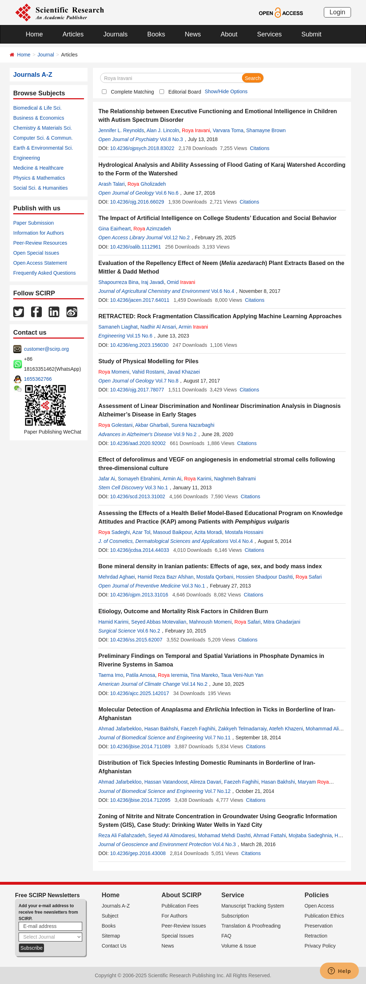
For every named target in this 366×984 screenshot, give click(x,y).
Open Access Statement (40, 263)
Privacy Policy (320, 946)
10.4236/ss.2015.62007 (136, 640)
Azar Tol (141, 532)
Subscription (235, 916)
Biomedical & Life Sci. (37, 108)
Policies (317, 895)
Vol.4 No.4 (241, 541)
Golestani (115, 425)
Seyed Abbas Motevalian (158, 622)
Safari (309, 577)
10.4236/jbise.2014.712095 (140, 800)
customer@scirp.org (46, 349)
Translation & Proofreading (251, 926)
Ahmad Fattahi (269, 835)
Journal (46, 55)
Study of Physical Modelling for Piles (148, 361)
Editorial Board (184, 92)
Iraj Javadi (152, 282)
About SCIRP (182, 895)
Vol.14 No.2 (194, 684)
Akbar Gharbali (151, 425)
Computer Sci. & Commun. (43, 138)
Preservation (319, 926)
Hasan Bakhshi (161, 728)
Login (337, 12)
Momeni (113, 372)
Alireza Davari (205, 782)
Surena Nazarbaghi (192, 425)
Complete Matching (132, 92)
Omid (181, 282)
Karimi (197, 478)
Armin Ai (172, 478)
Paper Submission (33, 223)
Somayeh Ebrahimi (139, 478)
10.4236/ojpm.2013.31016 (139, 595)
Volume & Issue (238, 946)
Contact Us (114, 946)
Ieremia (173, 675)
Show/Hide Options (226, 91)
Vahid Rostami (148, 372)
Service (232, 895)
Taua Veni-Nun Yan (242, 675)
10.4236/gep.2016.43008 (138, 853)
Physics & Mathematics (39, 178)
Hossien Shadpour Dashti (264, 577)
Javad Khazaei (183, 372)
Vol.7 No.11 (218, 737)
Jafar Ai (106, 478)
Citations (259, 148)
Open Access (319, 906)
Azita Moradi (208, 532)
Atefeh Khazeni (286, 728)
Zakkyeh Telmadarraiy (242, 728)
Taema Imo (110, 675)
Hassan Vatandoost (166, 782)
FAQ (226, 936)
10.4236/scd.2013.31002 (137, 496)
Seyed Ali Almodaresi (172, 835)
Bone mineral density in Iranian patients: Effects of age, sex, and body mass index (210, 566)
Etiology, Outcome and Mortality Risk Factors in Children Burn (183, 611)
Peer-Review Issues (184, 926)
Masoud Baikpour (172, 532)
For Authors (174, 916)
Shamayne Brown (266, 130)
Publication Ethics (324, 916)
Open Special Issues (36, 253)
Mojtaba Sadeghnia (310, 835)
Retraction (316, 936)
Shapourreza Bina (118, 282)
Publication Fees (180, 906)
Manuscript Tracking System (252, 906)
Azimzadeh (152, 228)
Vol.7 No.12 (218, 791)
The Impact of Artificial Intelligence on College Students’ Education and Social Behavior (217, 218)
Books (156, 34)
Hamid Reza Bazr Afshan (165, 577)
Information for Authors (38, 233)
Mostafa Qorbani (214, 577)
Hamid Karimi (113, 622)
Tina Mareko (204, 675)
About (229, 34)
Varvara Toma (228, 130)
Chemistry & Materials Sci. (42, 128)
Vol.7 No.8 (167, 381)
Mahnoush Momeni (210, 622)
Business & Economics (38, 118)
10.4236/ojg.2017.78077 (137, 390)
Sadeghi (114, 532)
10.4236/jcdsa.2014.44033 (139, 550)
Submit (311, 34)
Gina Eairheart (114, 228)
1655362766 (38, 379)
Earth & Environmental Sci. (43, 148)
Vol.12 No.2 (176, 237)
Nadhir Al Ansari (158, 327)
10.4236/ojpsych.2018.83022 (142, 148)
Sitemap (111, 936)
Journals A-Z (116, 906)
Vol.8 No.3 (171, 139)
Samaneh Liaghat (118, 327)
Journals (115, 34)
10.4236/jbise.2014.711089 (140, 746)
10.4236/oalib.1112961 (135, 247)
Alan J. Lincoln (163, 130)
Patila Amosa (140, 675)
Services (269, 34)
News (193, 34)
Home (34, 34)
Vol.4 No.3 (224, 844)
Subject (110, 916)
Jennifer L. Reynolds (121, 130)
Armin (193, 327)
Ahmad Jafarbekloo (120, 728)
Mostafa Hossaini (244, 532)
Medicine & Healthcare (38, 168)
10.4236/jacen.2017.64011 (139, 300)
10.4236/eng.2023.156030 (139, 345)
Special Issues (178, 936)
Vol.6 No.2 (148, 631)
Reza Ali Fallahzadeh (121, 835)
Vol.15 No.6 (139, 336)
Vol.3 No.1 (156, 487)
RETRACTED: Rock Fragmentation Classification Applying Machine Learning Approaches (220, 316)
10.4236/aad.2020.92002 (138, 443)
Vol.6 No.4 (222, 291)
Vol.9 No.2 (185, 434)
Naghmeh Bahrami (235, 478)
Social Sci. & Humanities (40, 188)
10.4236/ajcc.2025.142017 (139, 693)
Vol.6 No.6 (167, 193)
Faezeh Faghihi (198, 728)
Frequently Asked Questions (44, 273)
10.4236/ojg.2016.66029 (137, 202)
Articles (73, 34)
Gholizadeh (147, 184)
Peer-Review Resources (40, 243)
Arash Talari (111, 184)
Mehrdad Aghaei (116, 577)
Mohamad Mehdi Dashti (224, 835)
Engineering (26, 158)
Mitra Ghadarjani (282, 622)
